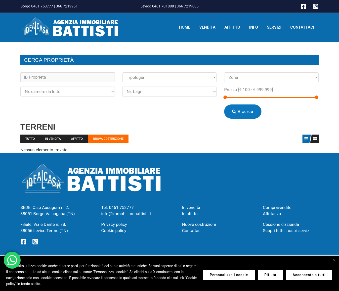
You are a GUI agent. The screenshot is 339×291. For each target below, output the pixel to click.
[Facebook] (303, 6)
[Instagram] (316, 6)
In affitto (190, 213)
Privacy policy (114, 224)
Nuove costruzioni (199, 224)
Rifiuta (270, 275)
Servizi (275, 27)
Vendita (212, 27)
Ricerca (243, 111)
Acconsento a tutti (309, 275)
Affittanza (272, 213)
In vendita (53, 139)
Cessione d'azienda (281, 224)
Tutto (30, 139)
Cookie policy (113, 230)
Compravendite (277, 207)
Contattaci (303, 27)
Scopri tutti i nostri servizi (286, 230)
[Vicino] (334, 260)
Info (256, 27)
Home (190, 27)
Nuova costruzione (108, 139)
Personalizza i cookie (229, 275)
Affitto (236, 27)
